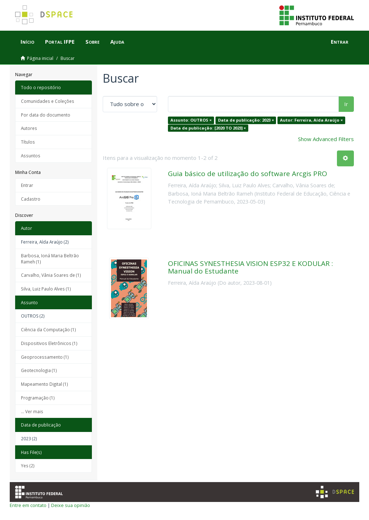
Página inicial (40, 58)
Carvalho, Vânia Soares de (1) (51, 275)
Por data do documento (45, 115)
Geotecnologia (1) (39, 370)
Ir (346, 104)
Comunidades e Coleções (47, 101)
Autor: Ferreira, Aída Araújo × (311, 120)
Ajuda (117, 41)
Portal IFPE (60, 41)
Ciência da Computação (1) (48, 329)
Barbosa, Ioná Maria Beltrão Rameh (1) (50, 259)
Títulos (28, 142)
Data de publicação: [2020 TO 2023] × (208, 128)
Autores (29, 128)
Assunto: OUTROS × (191, 120)
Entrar (27, 185)
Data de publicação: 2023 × (246, 120)
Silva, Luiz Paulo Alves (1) (46, 289)
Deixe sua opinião (70, 505)
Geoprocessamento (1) (45, 357)
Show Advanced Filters (326, 139)
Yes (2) (28, 465)
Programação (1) (38, 398)
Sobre (92, 41)
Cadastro (30, 199)
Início (27, 41)
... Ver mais (32, 411)
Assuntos (30, 155)
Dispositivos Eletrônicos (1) (49, 343)
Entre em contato (28, 505)
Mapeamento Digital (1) (44, 384)
